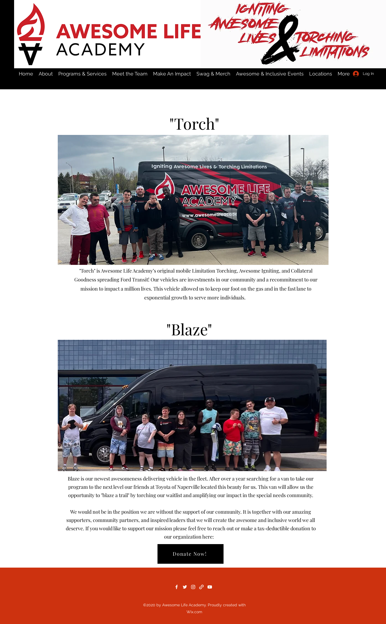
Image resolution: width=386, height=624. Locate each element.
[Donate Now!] (190, 554)
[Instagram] (193, 587)
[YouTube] (209, 587)
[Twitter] (185, 587)
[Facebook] (176, 587)
